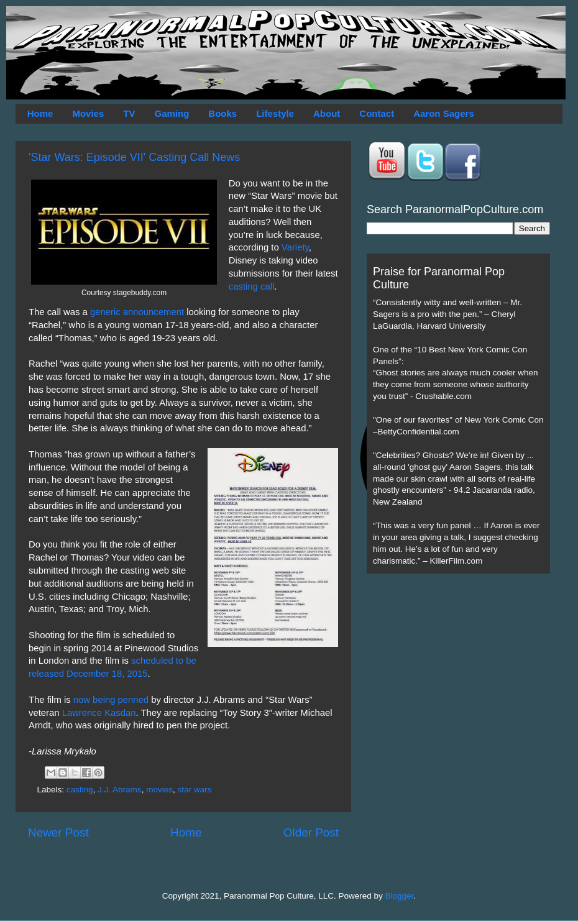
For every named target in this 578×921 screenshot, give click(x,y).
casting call (251, 286)
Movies (88, 113)
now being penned (111, 700)
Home (40, 113)
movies (159, 789)
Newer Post (58, 832)
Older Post (311, 832)
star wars (194, 789)
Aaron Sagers (443, 113)
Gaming (171, 113)
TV (129, 113)
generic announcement (137, 312)
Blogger (399, 895)
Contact (376, 113)
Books (222, 113)
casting (80, 789)
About (326, 113)
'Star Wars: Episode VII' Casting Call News (134, 157)
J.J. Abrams (120, 789)
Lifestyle (275, 113)
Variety (295, 247)
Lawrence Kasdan (99, 713)
